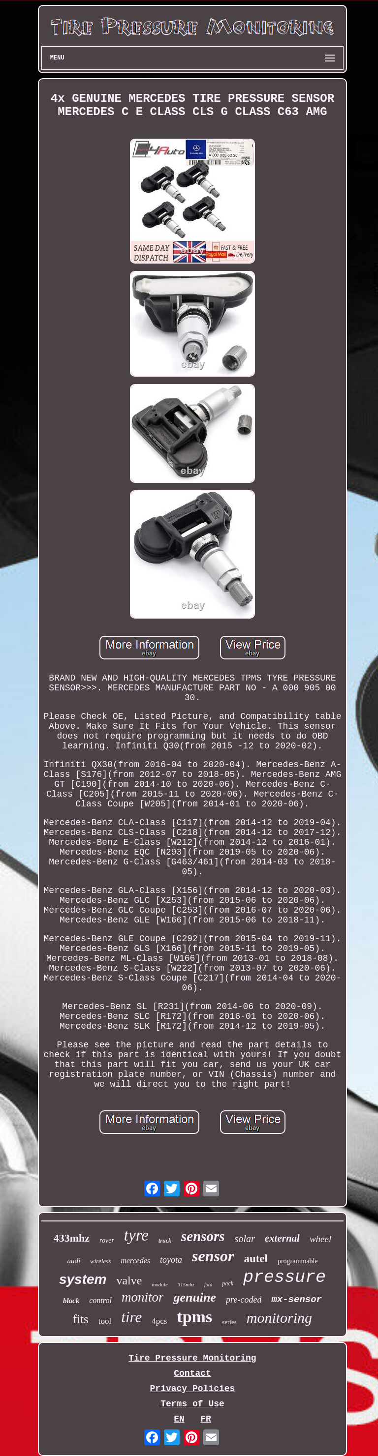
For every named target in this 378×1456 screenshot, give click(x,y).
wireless (100, 1261)
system (83, 1279)
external (282, 1238)
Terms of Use (192, 1404)
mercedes (135, 1260)
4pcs (159, 1321)
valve (129, 1280)
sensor (213, 1256)
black (71, 1301)
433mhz (72, 1238)
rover (106, 1240)
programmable (298, 1261)
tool (104, 1321)
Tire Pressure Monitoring (192, 1358)
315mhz (186, 1284)
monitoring (279, 1317)
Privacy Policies (192, 1389)
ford (208, 1284)
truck (164, 1240)
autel (256, 1258)
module (159, 1284)
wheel (320, 1239)
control (100, 1300)
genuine (194, 1297)
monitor (143, 1297)
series (229, 1322)
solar (245, 1238)
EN (179, 1419)
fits (81, 1319)
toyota (171, 1260)
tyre (136, 1235)
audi (73, 1261)
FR (205, 1419)
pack (227, 1283)
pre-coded (243, 1300)
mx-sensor (296, 1299)
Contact (192, 1373)
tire (131, 1317)
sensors (203, 1236)
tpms (194, 1316)
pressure (284, 1277)
